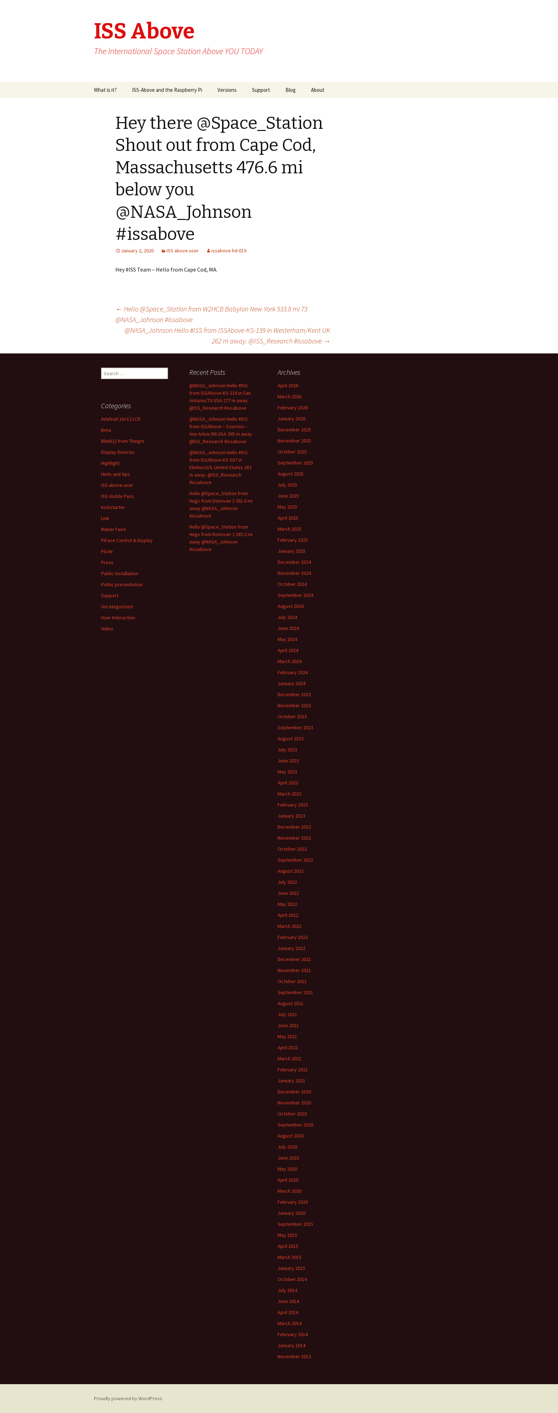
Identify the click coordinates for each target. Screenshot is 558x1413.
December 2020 (294, 1091)
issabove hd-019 (228, 250)
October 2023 (292, 716)
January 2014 (291, 1345)
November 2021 (294, 970)
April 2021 (288, 1047)
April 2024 (288, 650)
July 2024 (287, 617)
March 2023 (289, 793)
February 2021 (293, 1069)
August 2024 (291, 606)
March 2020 (289, 1191)
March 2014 (289, 1323)
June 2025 (288, 496)
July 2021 (287, 1014)
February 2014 (293, 1334)
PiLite (107, 551)
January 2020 (291, 1213)
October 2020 (292, 1113)
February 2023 (293, 805)
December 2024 (294, 562)
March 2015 (289, 1257)
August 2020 (291, 1136)
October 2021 (292, 981)
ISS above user (183, 250)
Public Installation (119, 573)
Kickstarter (113, 507)
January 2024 (291, 683)
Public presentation (122, 584)
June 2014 (288, 1301)
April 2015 (288, 1246)
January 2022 (291, 948)
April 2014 (288, 1312)
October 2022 (292, 849)
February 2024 (293, 672)
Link (105, 518)
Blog (290, 89)
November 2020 (294, 1102)
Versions (227, 89)
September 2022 (295, 860)
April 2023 (288, 782)
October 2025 (292, 451)
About (318, 89)
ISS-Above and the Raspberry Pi (167, 89)
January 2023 (291, 816)
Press (107, 562)
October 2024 (292, 584)
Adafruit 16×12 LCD (121, 419)
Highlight (110, 463)
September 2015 (295, 1224)
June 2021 (288, 1025)
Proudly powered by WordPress (128, 1398)
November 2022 (294, 838)
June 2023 (288, 760)
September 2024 (295, 595)
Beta (106, 430)
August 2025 (291, 474)
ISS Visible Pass (117, 496)
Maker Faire (113, 529)
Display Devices (118, 452)
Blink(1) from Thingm (122, 441)
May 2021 (287, 1036)
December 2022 (294, 827)
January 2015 (291, 1268)
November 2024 (294, 573)
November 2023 (294, 705)
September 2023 (295, 727)
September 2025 (295, 462)
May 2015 (287, 1235)
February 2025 (293, 540)
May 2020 (287, 1169)
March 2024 (289, 661)
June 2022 (288, 893)
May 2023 (287, 771)
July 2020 (287, 1147)
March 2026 (289, 396)
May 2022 (287, 904)
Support (261, 89)
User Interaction (118, 617)
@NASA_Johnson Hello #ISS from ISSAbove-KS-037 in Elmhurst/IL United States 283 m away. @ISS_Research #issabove (220, 467)
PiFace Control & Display (127, 540)
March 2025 (289, 529)
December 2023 (294, 694)
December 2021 (294, 959)
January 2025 (291, 551)
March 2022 (289, 926)
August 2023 (291, 738)
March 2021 (289, 1058)
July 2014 (287, 1290)
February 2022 (293, 937)
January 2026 (291, 418)
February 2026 (293, 407)
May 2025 (287, 507)
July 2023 (287, 749)
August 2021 (291, 1003)
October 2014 (292, 1279)
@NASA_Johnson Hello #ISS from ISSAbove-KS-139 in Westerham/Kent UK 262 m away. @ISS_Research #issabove (227, 335)
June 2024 (288, 628)
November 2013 (294, 1356)
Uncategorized (117, 606)
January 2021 (291, 1080)
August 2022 (291, 871)
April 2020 (288, 1180)
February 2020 (293, 1202)
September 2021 (295, 992)
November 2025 (294, 440)
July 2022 (287, 882)
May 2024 (287, 639)
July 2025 (287, 485)
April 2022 (288, 915)
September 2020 (295, 1125)
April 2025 (288, 518)
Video (107, 628)
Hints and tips (115, 474)
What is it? (105, 89)
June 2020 (288, 1158)
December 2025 (294, 429)
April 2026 (288, 385)
